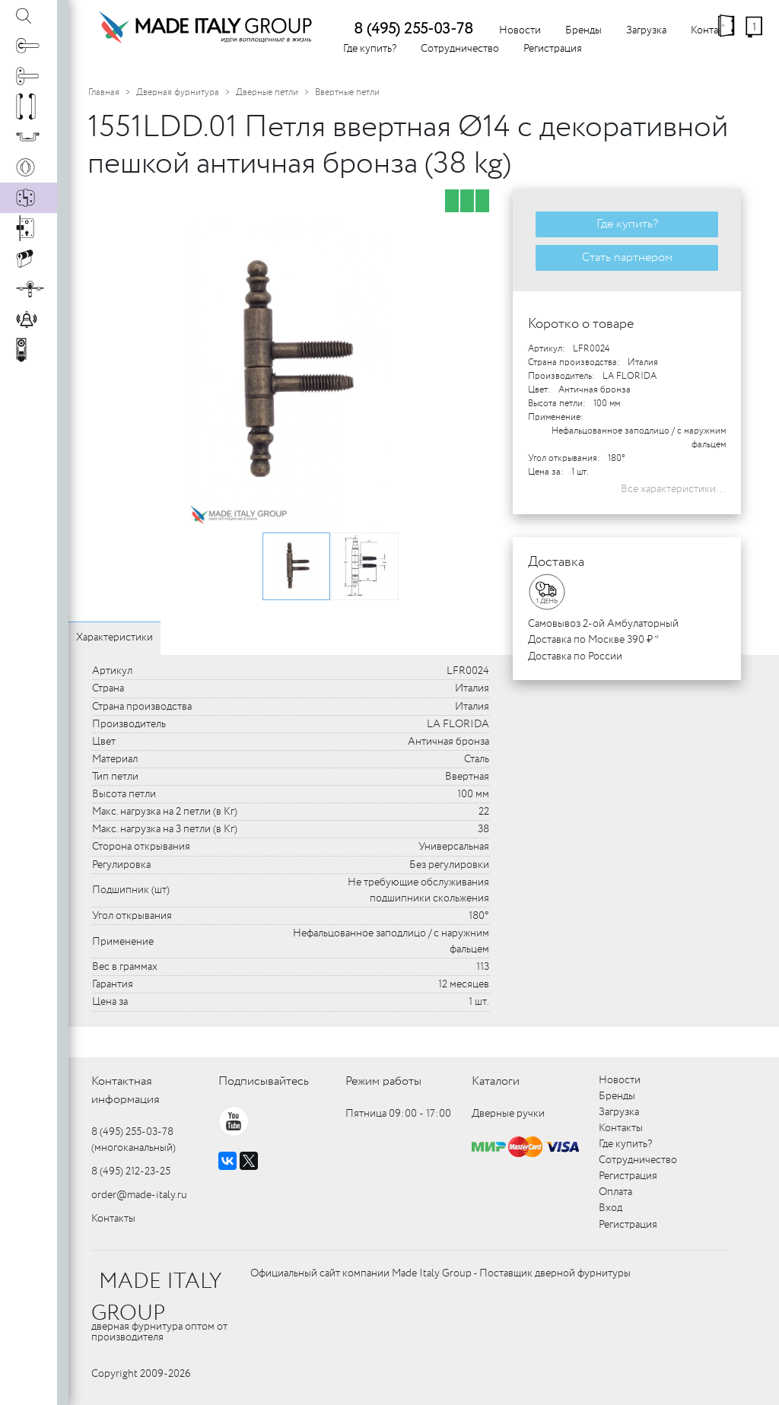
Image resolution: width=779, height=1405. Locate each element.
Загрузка (646, 30)
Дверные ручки (508, 1113)
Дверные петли (267, 92)
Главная (103, 92)
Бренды (583, 30)
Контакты (113, 1218)
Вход (610, 1208)
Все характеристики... (673, 489)
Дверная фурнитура (177, 92)
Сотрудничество (460, 48)
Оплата (615, 1192)
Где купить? (369, 48)
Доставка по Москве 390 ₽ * (593, 639)
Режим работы (383, 1081)
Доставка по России (575, 656)
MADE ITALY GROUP (156, 1298)
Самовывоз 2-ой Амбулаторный (603, 623)
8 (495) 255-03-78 (413, 29)
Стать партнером (627, 257)
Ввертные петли (347, 92)
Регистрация (552, 48)
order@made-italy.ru (139, 1195)
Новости (520, 30)
